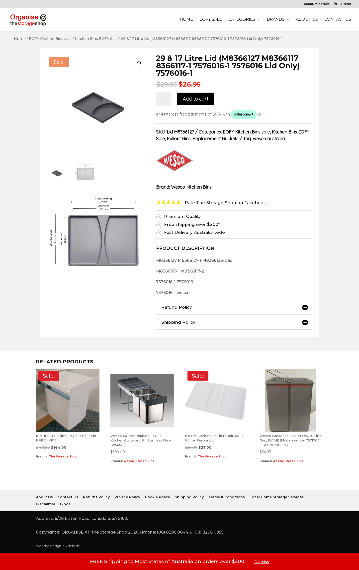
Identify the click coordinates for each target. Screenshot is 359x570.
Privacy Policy (127, 497)
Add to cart (195, 99)
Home (186, 20)
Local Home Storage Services (277, 497)
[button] (139, 63)
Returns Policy (96, 497)
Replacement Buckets (215, 139)
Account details (317, 4)
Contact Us (337, 20)
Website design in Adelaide (58, 546)
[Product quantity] (163, 99)
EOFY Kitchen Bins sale (50, 38)
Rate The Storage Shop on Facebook (225, 202)
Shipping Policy (189, 497)
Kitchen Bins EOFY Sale (96, 38)
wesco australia (269, 139)
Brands (275, 20)
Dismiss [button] (261, 561)
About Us (307, 20)
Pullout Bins (178, 139)
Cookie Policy (157, 497)
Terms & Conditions (226, 497)
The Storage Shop (63, 456)
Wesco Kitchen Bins (191, 187)
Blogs (65, 504)
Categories (241, 20)
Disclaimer (45, 504)
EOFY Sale (210, 20)
